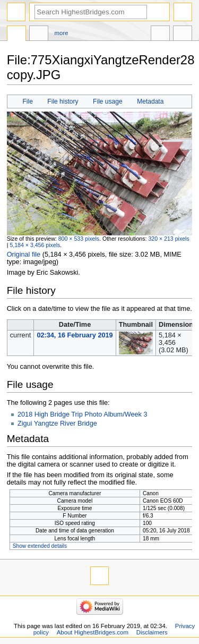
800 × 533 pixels (78, 238)
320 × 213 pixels (168, 238)
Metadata (150, 101)
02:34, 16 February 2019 (75, 335)
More (61, 33)
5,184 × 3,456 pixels (35, 245)
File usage (108, 101)
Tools (183, 34)
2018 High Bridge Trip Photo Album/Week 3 (83, 414)
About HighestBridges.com (92, 632)
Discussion (39, 34)
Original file (23, 254)
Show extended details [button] (40, 546)
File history (62, 101)
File (27, 101)
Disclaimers (152, 632)
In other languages (160, 34)
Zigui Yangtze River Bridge (57, 423)
